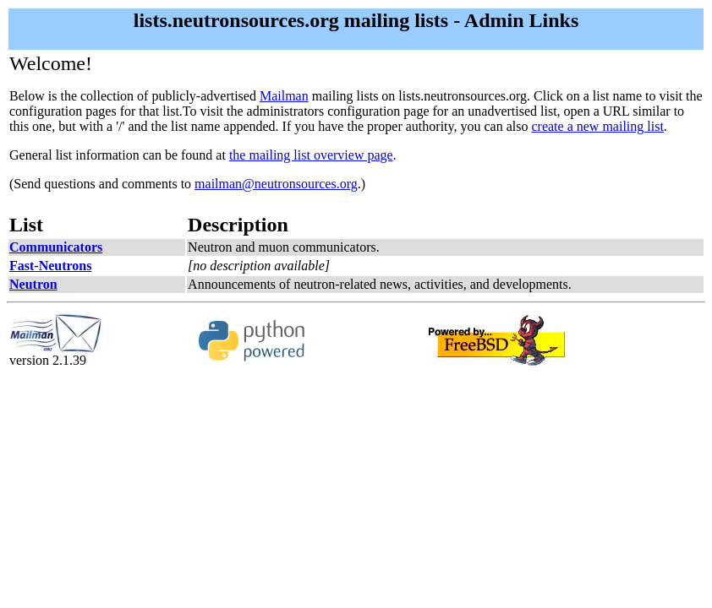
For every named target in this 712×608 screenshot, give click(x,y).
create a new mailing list (597, 126)
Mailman (284, 96)
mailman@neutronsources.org (276, 183)
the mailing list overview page (311, 155)
